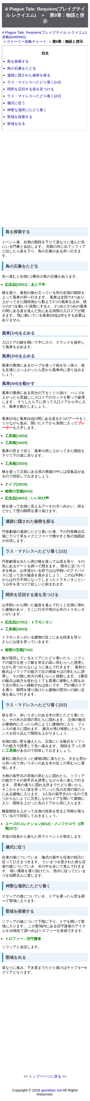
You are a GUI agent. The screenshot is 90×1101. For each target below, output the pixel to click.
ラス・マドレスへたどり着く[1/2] (34, 82)
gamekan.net (51, 1090)
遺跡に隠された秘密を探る (28, 75)
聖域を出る (16, 124)
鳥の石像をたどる (21, 68)
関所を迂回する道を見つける (30, 89)
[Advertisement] (45, 179)
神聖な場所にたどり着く (27, 110)
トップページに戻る (45, 1076)
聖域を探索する (19, 117)
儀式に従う (16, 103)
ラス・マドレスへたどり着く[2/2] (34, 96)
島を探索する (18, 61)
